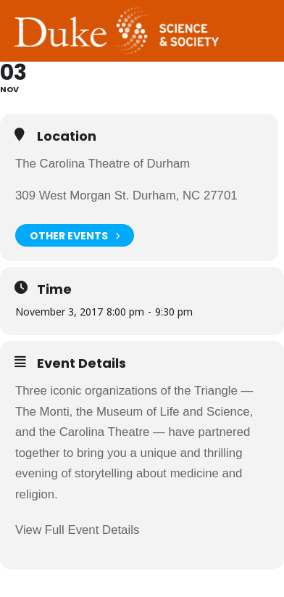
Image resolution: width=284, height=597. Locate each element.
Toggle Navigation (259, 14)
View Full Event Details (77, 530)
